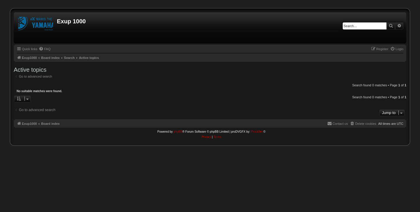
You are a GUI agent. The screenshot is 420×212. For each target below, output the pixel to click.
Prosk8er (256, 131)
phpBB (178, 131)
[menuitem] (44, 48)
